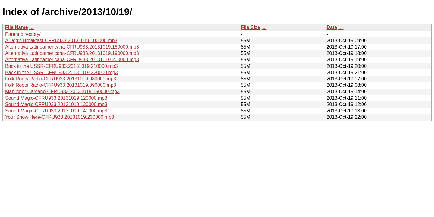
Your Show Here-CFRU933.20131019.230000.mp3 (59, 117)
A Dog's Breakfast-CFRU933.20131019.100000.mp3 (61, 40)
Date (331, 27)
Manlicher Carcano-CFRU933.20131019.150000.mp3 (62, 91)
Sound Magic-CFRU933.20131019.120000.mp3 (56, 98)
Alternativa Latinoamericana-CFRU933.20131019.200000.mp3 (72, 59)
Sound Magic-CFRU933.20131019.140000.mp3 (56, 110)
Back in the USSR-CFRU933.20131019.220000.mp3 (61, 72)
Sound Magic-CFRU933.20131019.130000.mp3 (56, 104)
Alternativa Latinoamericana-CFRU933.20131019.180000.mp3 (72, 46)
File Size (250, 27)
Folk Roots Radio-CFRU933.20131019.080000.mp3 (60, 78)
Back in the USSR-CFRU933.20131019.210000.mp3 (61, 66)
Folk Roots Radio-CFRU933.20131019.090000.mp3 (60, 85)
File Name (16, 27)
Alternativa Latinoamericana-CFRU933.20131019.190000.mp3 (72, 53)
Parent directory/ (22, 34)
